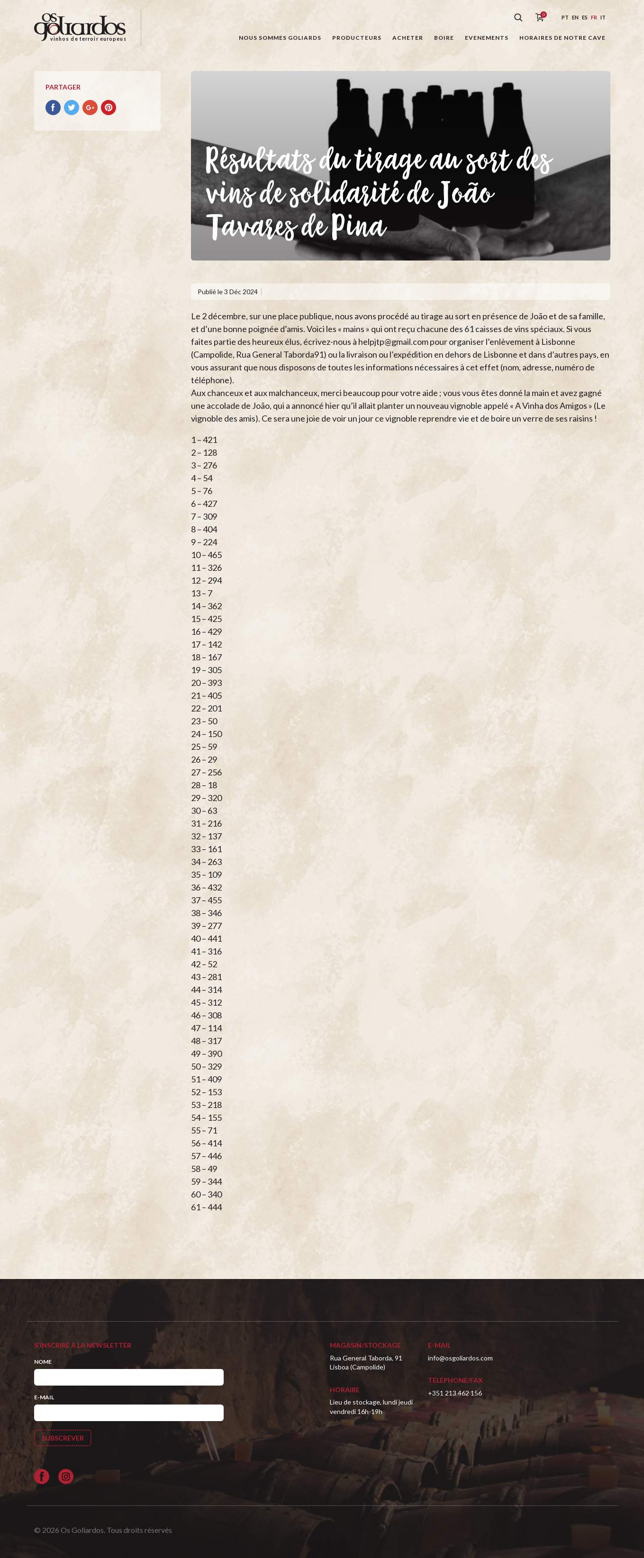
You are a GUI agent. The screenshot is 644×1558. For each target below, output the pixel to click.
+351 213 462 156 (455, 1393)
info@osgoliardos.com (460, 1358)
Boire (444, 37)
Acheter (407, 37)
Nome (43, 1361)
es (585, 17)
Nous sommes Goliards (280, 37)
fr (594, 17)
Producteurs (356, 37)
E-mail (44, 1397)
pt (565, 17)
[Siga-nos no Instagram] (65, 1476)
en (575, 17)
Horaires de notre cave (562, 37)
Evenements (486, 37)
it (603, 17)
